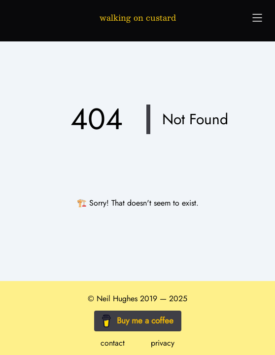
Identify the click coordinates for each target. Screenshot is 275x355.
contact (113, 343)
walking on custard (138, 17)
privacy (162, 343)
